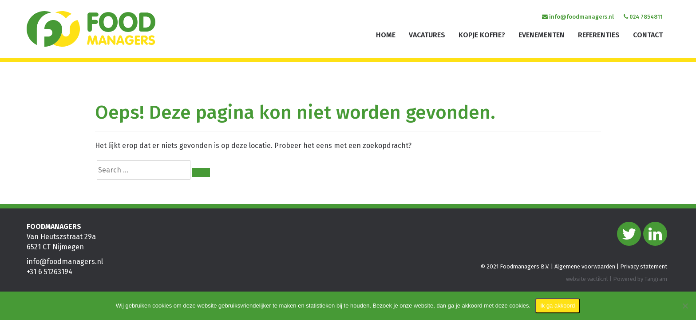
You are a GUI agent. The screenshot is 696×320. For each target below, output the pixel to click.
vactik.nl (597, 279)
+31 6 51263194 (49, 272)
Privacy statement (643, 267)
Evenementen (541, 35)
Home (385, 35)
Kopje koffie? (482, 35)
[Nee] (684, 305)
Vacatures (427, 35)
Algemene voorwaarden (584, 267)
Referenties (599, 35)
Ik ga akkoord (557, 305)
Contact (648, 35)
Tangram (656, 279)
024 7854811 (643, 16)
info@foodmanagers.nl (578, 16)
